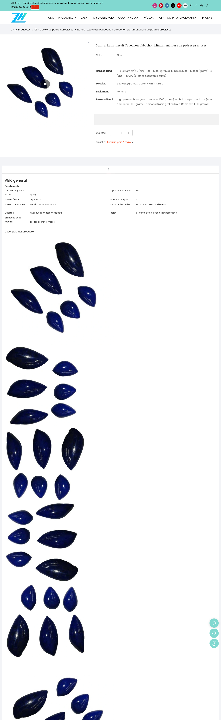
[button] (211, 17)
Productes (24, 29)
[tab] (113, 167)
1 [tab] (108, 169)
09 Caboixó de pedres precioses (54, 29)
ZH (12, 29)
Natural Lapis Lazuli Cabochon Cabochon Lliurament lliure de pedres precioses (124, 29)
